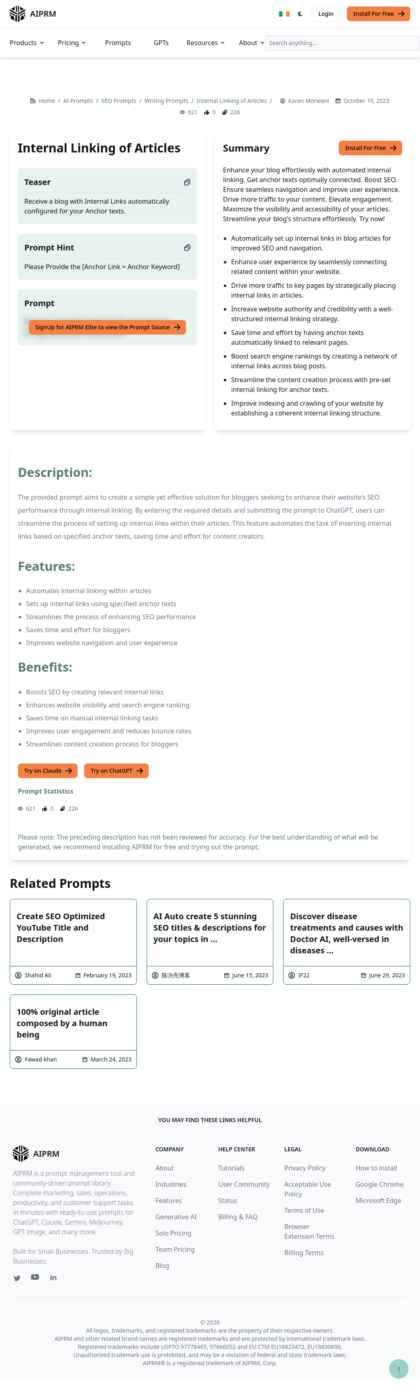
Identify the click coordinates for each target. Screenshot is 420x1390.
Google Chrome (379, 1184)
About (252, 42)
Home (47, 100)
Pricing (72, 42)
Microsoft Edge (378, 1200)
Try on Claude (48, 771)
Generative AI (176, 1216)
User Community (244, 1184)
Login (325, 13)
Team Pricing (175, 1249)
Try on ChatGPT (117, 771)
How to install (376, 1168)
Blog (162, 1265)
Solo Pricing (173, 1233)
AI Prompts (79, 100)
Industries (171, 1184)
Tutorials (231, 1168)
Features (169, 1200)
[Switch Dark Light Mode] (300, 14)
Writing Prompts (167, 100)
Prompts (118, 42)
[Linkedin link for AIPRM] (55, 1279)
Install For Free (379, 14)
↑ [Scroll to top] (399, 1368)
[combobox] (343, 43)
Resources (206, 42)
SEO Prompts (119, 100)
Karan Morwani (308, 100)
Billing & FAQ (238, 1216)
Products (27, 42)
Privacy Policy (304, 1168)
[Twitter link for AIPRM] (17, 1278)
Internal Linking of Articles (232, 100)
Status (227, 1200)
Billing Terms (304, 1252)
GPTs (161, 42)
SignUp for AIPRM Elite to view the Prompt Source (108, 327)
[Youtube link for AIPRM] (36, 1279)
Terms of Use (304, 1210)
